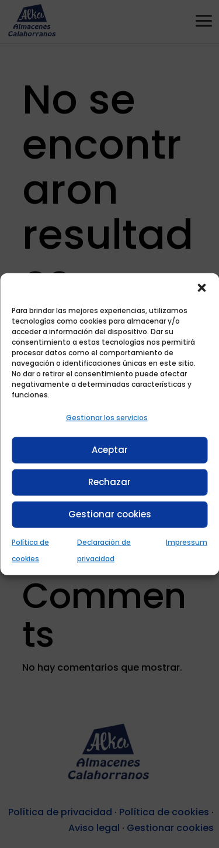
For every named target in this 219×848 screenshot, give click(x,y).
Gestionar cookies (109, 514)
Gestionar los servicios (107, 417)
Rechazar (109, 482)
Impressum (186, 542)
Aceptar (110, 450)
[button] (201, 287)
